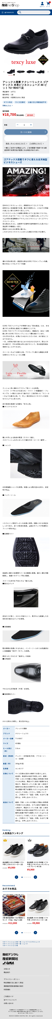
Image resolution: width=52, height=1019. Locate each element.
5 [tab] (30, 877)
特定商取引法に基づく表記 (13, 983)
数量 (5, 125)
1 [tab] (22, 877)
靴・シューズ (24, 942)
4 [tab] (28, 877)
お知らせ (7, 969)
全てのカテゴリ (9, 12)
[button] (11, 71)
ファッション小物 (12, 942)
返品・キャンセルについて (15, 143)
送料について (37, 143)
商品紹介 (7, 972)
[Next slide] (48, 71)
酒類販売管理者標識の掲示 (13, 986)
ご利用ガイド (8, 996)
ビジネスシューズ (35, 942)
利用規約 (7, 989)
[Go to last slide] (4, 71)
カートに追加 (26, 132)
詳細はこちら (7, 105)
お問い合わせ (8, 1003)
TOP (4, 942)
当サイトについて (10, 1000)
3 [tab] (26, 877)
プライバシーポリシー (12, 979)
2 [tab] (24, 877)
